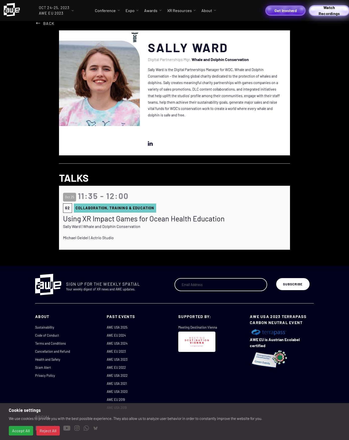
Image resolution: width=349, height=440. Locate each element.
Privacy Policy (45, 375)
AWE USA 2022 (117, 375)
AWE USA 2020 (117, 392)
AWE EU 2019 (116, 400)
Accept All (21, 430)
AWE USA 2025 (117, 327)
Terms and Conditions (50, 343)
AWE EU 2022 (116, 367)
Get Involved (285, 10)
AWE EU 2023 (116, 351)
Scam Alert (43, 367)
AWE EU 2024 (116, 335)
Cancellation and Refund (52, 351)
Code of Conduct (47, 335)
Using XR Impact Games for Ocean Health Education (144, 218)
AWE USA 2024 (117, 343)
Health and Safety (47, 359)
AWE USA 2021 (117, 384)
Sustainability (44, 327)
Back (48, 23)
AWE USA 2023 (117, 359)
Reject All (48, 430)
